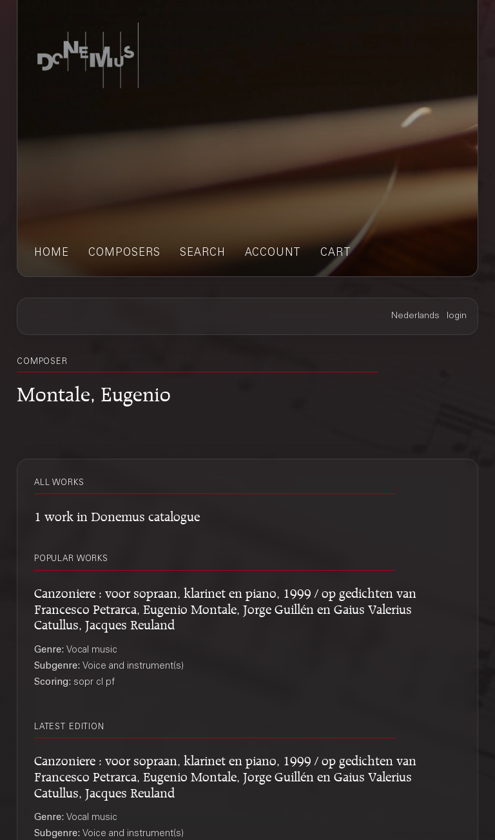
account (273, 253)
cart (335, 253)
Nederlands (415, 316)
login (457, 316)
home (51, 253)
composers (124, 253)
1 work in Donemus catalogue (117, 514)
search (203, 253)
